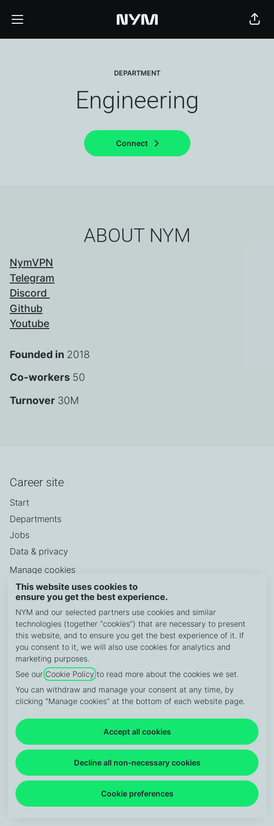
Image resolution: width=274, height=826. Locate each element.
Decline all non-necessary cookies (137, 762)
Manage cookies (42, 570)
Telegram (32, 278)
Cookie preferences (137, 793)
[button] (254, 19)
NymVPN (31, 262)
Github (26, 308)
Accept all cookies (137, 731)
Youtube (29, 323)
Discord (30, 293)
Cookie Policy (69, 674)
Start (19, 502)
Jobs (19, 535)
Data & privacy (39, 551)
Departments (35, 519)
